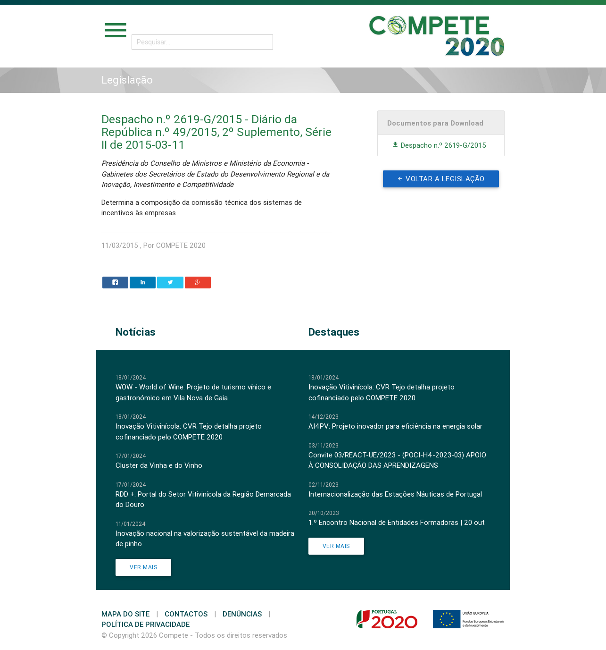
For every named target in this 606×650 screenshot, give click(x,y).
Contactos (186, 613)
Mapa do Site (125, 613)
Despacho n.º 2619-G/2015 (439, 145)
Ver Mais (143, 567)
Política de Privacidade (145, 624)
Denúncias (242, 613)
